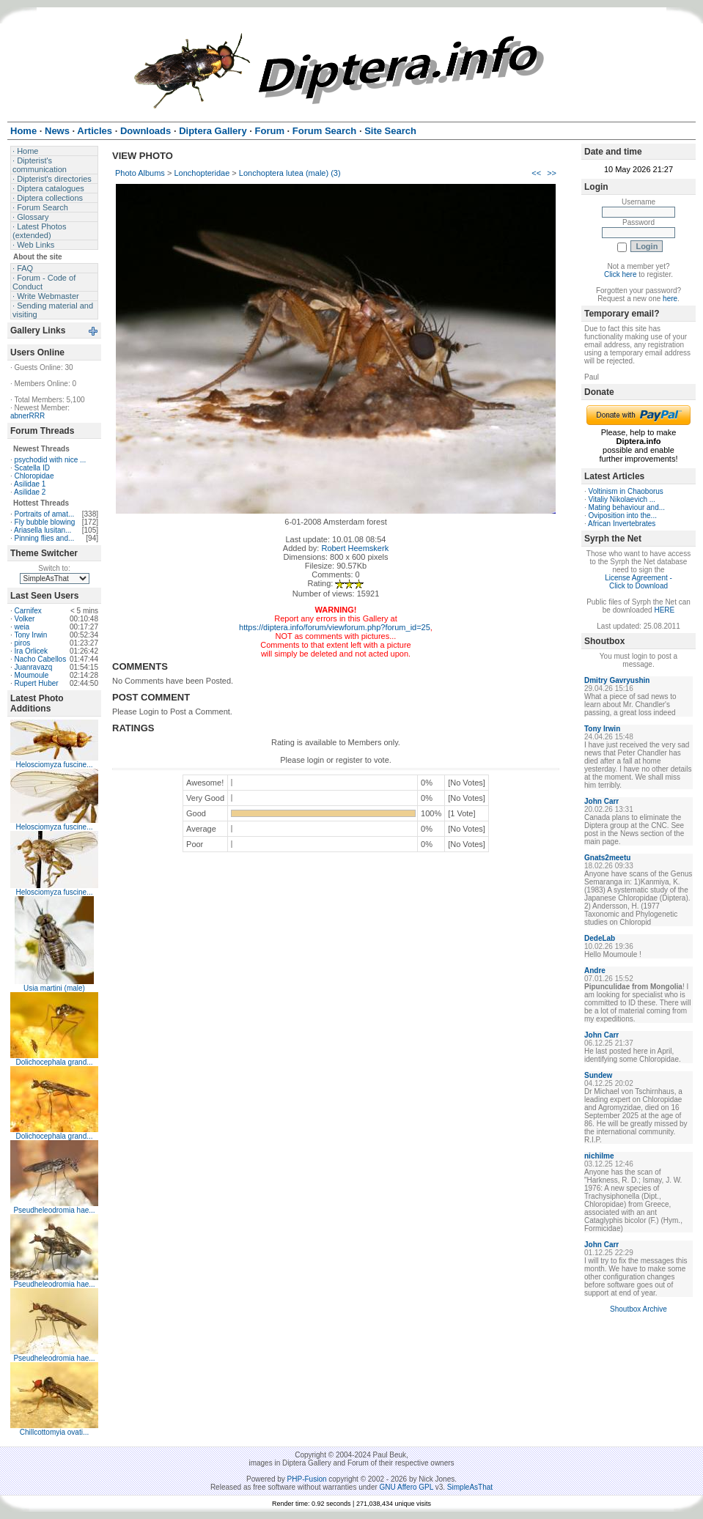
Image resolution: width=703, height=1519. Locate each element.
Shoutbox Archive (638, 1309)
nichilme (599, 1156)
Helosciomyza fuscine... (53, 765)
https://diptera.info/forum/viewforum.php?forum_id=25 (334, 627)
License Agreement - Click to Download (638, 582)
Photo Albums (140, 173)
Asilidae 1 (29, 484)
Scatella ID (32, 468)
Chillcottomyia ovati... (54, 1432)
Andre (595, 971)
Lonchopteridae (201, 173)
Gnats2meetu (607, 858)
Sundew (598, 1075)
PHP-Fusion (307, 1479)
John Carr (601, 801)
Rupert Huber (37, 683)
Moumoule (32, 675)
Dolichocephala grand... (53, 1062)
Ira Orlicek (31, 651)
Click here (620, 274)
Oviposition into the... (623, 515)
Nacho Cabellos (41, 659)
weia (22, 627)
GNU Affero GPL (406, 1487)
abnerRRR (27, 416)
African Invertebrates (621, 524)
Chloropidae (34, 476)
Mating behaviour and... (627, 507)
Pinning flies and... (45, 538)
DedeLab (599, 938)
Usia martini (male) (54, 988)
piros (23, 643)
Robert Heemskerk (355, 548)
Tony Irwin (30, 635)
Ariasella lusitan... (42, 530)
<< (536, 173)
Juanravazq (34, 667)
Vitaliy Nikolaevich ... (622, 499)
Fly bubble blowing (45, 522)
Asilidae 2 (29, 492)
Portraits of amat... (45, 514)
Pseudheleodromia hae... (54, 1210)
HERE (664, 610)
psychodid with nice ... (51, 460)
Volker (25, 619)
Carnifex (28, 611)
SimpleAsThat (470, 1487)
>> (551, 173)
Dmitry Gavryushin (616, 680)
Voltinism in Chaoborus (626, 491)
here (670, 299)
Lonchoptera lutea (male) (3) (290, 173)
